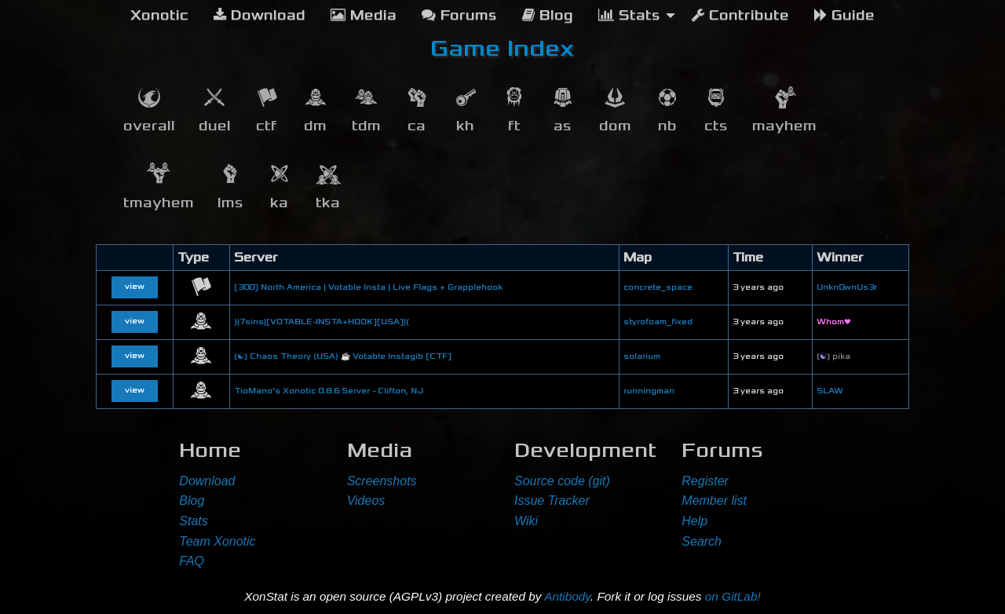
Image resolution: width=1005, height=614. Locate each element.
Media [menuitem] (364, 15)
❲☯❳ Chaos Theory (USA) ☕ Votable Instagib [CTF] (342, 356)
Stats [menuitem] (629, 15)
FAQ (191, 561)
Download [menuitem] (259, 15)
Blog (191, 500)
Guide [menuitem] (844, 15)
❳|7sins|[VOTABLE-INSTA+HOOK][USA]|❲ (321, 322)
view (134, 286)
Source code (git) (562, 481)
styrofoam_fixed (658, 322)
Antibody (567, 596)
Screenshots (382, 481)
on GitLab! (733, 596)
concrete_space (658, 287)
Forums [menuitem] (459, 15)
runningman (648, 391)
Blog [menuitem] (547, 15)
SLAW (830, 391)
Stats (193, 521)
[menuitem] (159, 15)
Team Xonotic (217, 541)
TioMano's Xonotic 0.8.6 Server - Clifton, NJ (328, 391)
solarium (641, 356)
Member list (714, 500)
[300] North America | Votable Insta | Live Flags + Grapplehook (368, 287)
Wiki (526, 521)
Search (702, 541)
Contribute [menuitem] (740, 15)
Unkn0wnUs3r (847, 287)
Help (694, 521)
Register (705, 481)
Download (207, 481)
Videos (366, 500)
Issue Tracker (552, 500)
